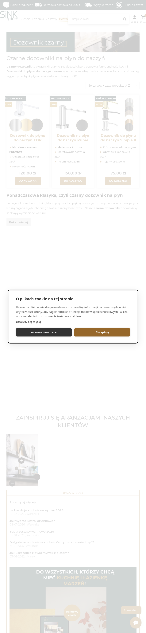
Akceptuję (102, 332)
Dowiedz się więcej (28, 321)
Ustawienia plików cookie (43, 332)
